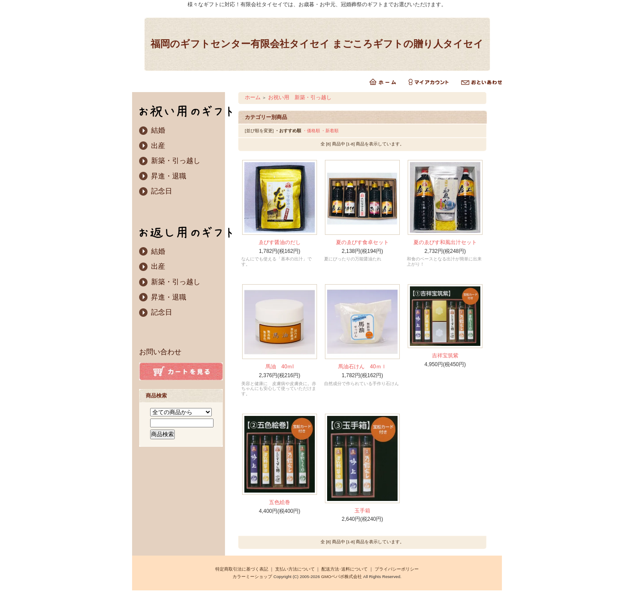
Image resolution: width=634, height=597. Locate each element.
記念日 (161, 191)
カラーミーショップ (252, 576)
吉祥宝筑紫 (445, 355)
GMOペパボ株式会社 (341, 576)
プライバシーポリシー (397, 569)
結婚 (158, 130)
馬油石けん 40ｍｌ (362, 366)
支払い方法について (295, 569)
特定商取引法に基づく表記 (241, 569)
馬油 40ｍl (279, 366)
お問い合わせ (160, 352)
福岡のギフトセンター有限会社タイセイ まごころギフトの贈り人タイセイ (317, 43)
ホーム (253, 97)
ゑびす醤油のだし (279, 242)
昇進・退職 (168, 176)
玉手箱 (362, 511)
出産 (158, 145)
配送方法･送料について (344, 569)
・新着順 (330, 130)
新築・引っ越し (175, 160)
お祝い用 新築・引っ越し (300, 97)
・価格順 (311, 130)
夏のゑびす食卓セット (362, 242)
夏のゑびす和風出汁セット (445, 242)
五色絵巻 (279, 502)
